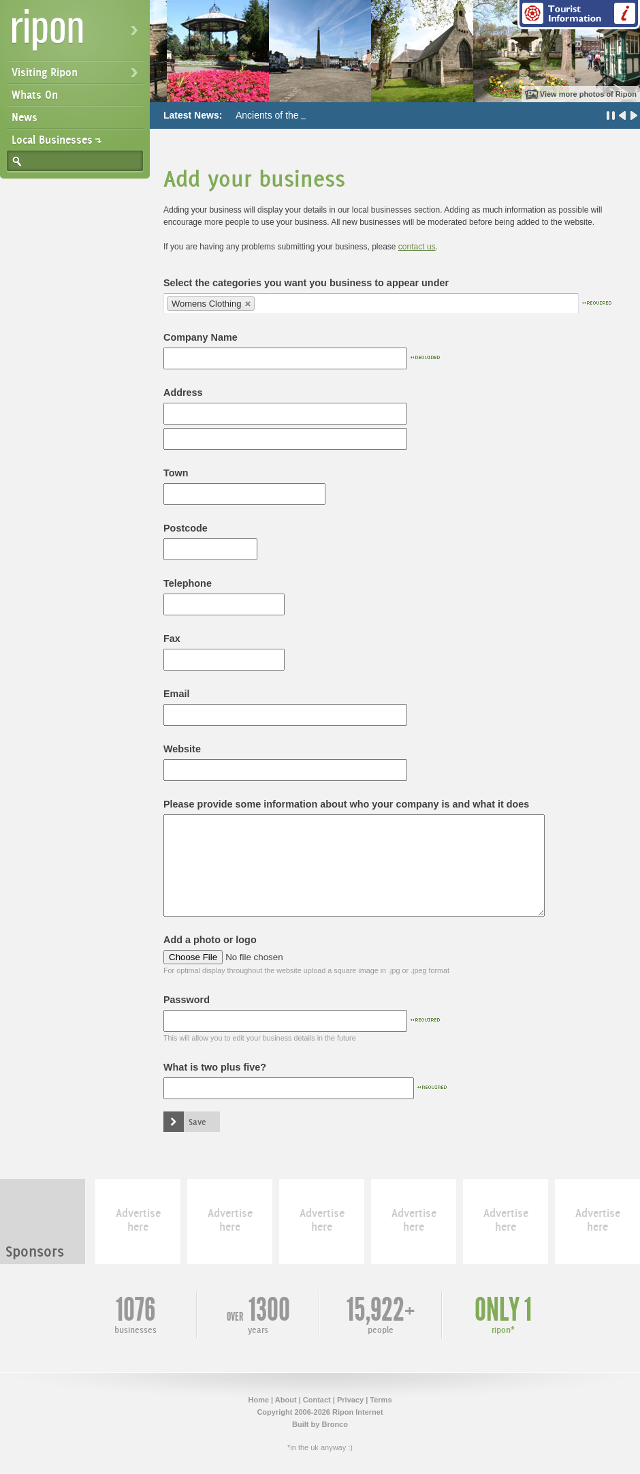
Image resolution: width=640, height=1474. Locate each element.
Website (182, 748)
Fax (171, 638)
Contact (317, 1400)
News (24, 117)
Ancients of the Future (282, 115)
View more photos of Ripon (588, 94)
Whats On (35, 95)
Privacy (350, 1400)
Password (186, 999)
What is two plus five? (214, 1067)
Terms (380, 1400)
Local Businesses (52, 140)
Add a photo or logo (210, 939)
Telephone (187, 583)
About (286, 1400)
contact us (417, 246)
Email (176, 693)
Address (183, 392)
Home (258, 1400)
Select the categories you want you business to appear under (306, 282)
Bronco (334, 1424)
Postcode (185, 528)
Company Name (200, 337)
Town (176, 472)
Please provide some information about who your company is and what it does (346, 804)
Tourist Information (578, 14)
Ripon (77, 34)
